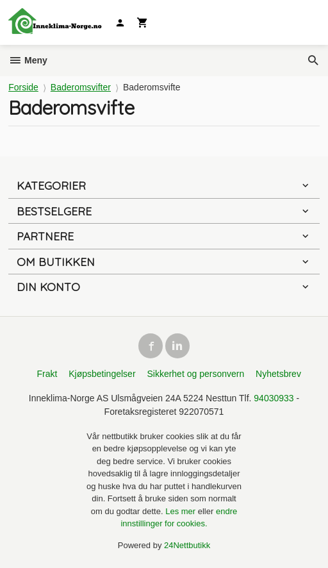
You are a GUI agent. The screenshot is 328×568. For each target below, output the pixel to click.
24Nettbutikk (187, 545)
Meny (27, 60)
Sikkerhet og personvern (195, 374)
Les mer (181, 511)
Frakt (47, 374)
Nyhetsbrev (278, 374)
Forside (23, 87)
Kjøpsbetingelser (102, 374)
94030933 (273, 398)
